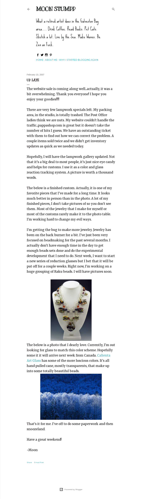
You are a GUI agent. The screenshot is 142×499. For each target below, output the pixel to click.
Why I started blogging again (78, 59)
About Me (51, 59)
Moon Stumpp (55, 9)
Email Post (39, 462)
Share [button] (29, 462)
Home (39, 59)
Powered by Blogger (71, 489)
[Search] (113, 9)
